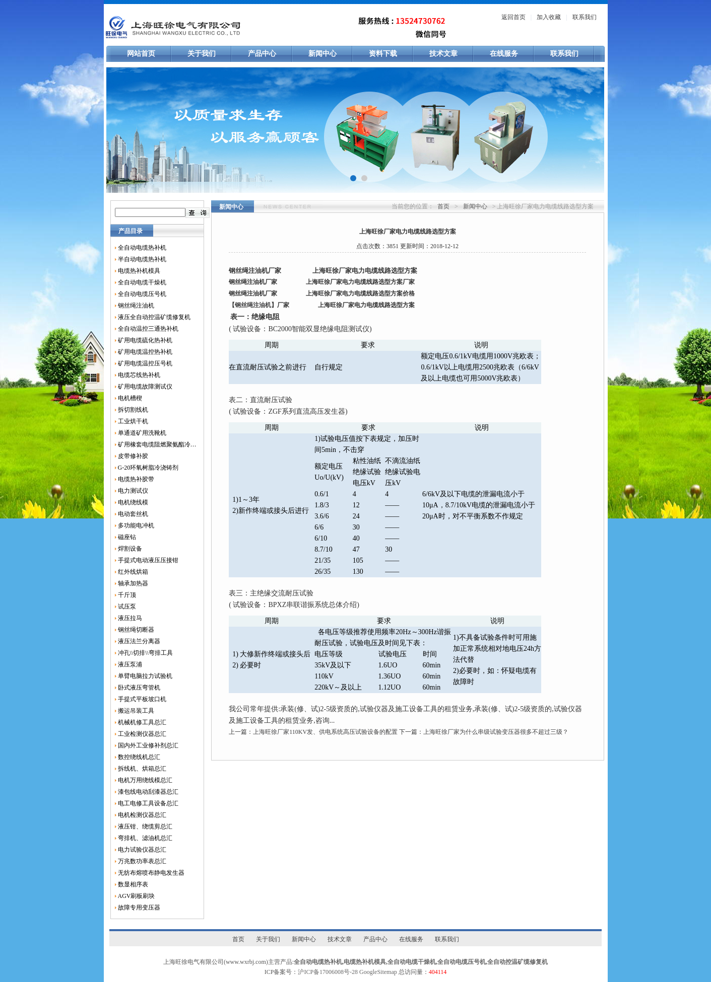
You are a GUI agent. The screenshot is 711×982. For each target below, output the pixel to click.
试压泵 (127, 606)
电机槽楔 (130, 398)
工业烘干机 (133, 421)
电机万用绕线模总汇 (145, 780)
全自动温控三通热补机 (148, 328)
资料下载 (383, 53)
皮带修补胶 (133, 456)
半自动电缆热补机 (142, 259)
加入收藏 (549, 17)
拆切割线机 (133, 409)
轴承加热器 (133, 583)
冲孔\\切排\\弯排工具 (145, 652)
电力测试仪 (133, 490)
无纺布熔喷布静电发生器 (151, 872)
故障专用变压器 (139, 907)
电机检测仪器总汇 (142, 814)
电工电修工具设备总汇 (148, 803)
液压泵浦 (130, 664)
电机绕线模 (133, 502)
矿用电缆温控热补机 (145, 351)
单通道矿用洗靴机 (142, 432)
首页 (443, 206)
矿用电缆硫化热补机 (145, 340)
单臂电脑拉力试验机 (145, 675)
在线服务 (504, 53)
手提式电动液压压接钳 (148, 560)
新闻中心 (322, 53)
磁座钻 (127, 537)
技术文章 (443, 53)
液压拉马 (130, 618)
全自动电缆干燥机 (142, 282)
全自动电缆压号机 (142, 293)
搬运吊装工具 (136, 710)
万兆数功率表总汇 (142, 861)
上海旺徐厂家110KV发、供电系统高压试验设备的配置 (325, 731)
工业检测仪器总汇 (142, 733)
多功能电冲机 (136, 525)
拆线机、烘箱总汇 (142, 768)
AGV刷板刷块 (136, 895)
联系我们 (584, 17)
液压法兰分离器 (139, 641)
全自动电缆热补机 (142, 247)
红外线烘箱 (133, 571)
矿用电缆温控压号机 (145, 363)
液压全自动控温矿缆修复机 (154, 317)
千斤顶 (127, 594)
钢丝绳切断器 (136, 629)
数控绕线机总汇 (139, 757)
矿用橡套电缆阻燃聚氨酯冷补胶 (157, 444)
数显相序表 (133, 884)
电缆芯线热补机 (139, 375)
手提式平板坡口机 (142, 699)
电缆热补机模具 (139, 270)
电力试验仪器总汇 (142, 849)
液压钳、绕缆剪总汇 (145, 826)
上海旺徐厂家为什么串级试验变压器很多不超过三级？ (495, 731)
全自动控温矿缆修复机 (517, 961)
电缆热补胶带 (136, 479)
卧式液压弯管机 (139, 687)
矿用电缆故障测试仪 (145, 386)
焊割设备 (130, 548)
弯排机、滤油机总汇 (145, 838)
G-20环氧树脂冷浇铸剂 (148, 467)
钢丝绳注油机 (136, 305)
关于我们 (201, 53)
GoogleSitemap (378, 971)
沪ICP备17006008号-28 (328, 971)
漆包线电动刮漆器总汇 (148, 791)
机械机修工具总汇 (142, 722)
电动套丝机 (133, 513)
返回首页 (513, 17)
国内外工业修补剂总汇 (148, 745)
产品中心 (262, 53)
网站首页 (141, 53)
